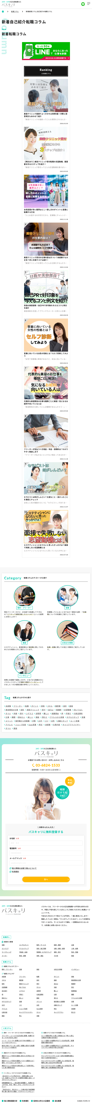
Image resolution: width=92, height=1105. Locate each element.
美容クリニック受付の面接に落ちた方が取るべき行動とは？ (18, 1056)
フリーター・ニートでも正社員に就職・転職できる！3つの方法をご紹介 (18, 1036)
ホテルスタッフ (72, 717)
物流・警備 (75, 948)
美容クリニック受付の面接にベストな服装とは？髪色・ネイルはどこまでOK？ (18, 1061)
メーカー (5, 954)
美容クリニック (32, 710)
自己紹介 (5, 990)
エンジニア (5, 945)
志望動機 (67, 710)
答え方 (73, 1012)
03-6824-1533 (46, 765)
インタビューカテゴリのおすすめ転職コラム (17, 1073)
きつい (8, 713)
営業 (83, 717)
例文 (40, 725)
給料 (22, 710)
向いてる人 (78, 710)
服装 (37, 717)
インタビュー (75, 968)
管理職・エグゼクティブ (44, 949)
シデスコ (29, 713)
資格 (43, 706)
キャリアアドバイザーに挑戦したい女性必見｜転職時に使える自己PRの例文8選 (57, 1061)
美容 (72, 954)
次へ (46, 879)
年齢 (15, 713)
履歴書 (57, 706)
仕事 (7, 717)
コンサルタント (24, 941)
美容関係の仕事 (11, 710)
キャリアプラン (59, 1012)
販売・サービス (42, 941)
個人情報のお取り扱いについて (23, 868)
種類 (13, 717)
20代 (40, 721)
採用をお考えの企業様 (43, 1101)
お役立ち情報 (58, 968)
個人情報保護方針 (11, 1101)
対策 (34, 721)
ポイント (34, 706)
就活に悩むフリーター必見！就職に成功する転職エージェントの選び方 (18, 1046)
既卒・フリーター (8, 968)
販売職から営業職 (22, 721)
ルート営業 (74, 721)
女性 (53, 721)
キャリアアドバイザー (71, 725)
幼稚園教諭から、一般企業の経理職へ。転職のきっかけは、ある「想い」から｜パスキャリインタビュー (18, 1084)
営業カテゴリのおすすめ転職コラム (54, 1032)
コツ (46, 721)
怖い (20, 1015)
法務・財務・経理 (60, 945)
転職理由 (55, 713)
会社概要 (60, 1101)
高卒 (65, 706)
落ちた (44, 717)
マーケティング (7, 948)
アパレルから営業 (56, 717)
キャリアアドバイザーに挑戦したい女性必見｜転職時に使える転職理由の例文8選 (57, 1066)
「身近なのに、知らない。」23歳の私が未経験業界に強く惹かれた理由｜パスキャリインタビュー (18, 1090)
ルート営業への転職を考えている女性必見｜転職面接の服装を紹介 (57, 1041)
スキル (50, 706)
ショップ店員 (20, 725)
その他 (56, 954)
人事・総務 (75, 945)
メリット (9, 721)
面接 (71, 706)
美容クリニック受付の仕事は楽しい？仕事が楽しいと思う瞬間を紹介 (18, 1066)
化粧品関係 (78, 713)
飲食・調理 (23, 954)
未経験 (8, 706)
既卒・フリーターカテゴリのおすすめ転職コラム (19, 1032)
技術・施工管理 (42, 945)
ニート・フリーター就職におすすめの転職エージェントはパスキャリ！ (18, 1041)
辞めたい (21, 717)
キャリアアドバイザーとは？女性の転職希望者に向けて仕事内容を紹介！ (57, 1056)
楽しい (30, 717)
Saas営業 (32, 725)
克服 (38, 1015)
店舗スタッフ (62, 721)
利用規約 (14, 872)
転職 (27, 706)
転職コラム (15, 11)
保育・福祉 (40, 954)
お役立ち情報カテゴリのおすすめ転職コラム (57, 1052)
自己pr (51, 710)
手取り (68, 713)
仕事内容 (56, 725)
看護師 (58, 710)
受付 (43, 710)
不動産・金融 (23, 948)
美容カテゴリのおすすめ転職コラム (15, 1052)
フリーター (17, 706)
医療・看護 (57, 941)
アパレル (9, 725)
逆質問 (38, 713)
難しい (46, 713)
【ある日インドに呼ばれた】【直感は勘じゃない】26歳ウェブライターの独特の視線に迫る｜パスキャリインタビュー (18, 1077)
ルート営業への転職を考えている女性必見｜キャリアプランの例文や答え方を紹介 (57, 1046)
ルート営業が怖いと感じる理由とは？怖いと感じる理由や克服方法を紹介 (57, 1036)
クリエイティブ (24, 945)
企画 (72, 941)
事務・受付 (57, 948)
